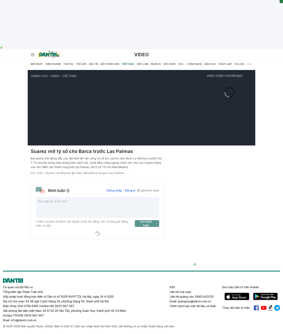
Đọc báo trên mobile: (240, 287)
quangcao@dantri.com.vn (194, 301)
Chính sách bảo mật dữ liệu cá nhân (193, 306)
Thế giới (81, 64)
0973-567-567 (64, 306)
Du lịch (239, 64)
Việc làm (142, 64)
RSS (172, 287)
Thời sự (68, 64)
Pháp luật (225, 64)
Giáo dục (210, 64)
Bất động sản (110, 64)
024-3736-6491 (28, 306)
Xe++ (181, 64)
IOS (237, 296)
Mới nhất (37, 64)
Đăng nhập (114, 190)
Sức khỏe (169, 64)
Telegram (277, 308)
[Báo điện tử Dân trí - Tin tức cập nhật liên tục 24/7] (49, 54)
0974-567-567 (34, 315)
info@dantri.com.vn (23, 320)
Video (141, 54)
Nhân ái (156, 64)
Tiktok (270, 308)
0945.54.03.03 (204, 296)
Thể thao (127, 64)
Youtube (264, 308)
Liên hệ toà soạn (180, 292)
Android (265, 296)
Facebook (256, 308)
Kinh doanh (53, 64)
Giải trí (93, 64)
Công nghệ (194, 64)
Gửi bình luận (149, 223)
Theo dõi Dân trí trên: (236, 307)
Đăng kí (130, 190)
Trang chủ (39, 76)
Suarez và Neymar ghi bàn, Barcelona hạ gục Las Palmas (85, 173)
